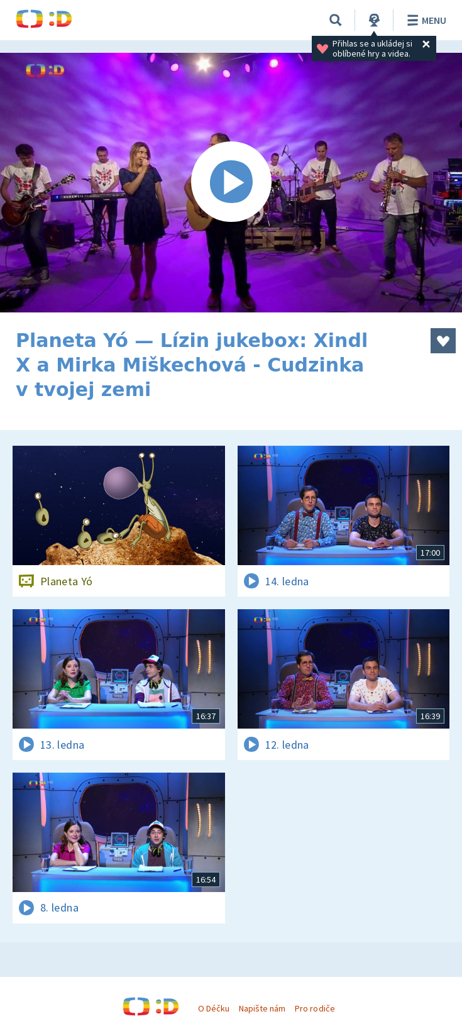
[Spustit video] (231, 182)
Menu (424, 20)
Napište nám (262, 1008)
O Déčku (213, 1008)
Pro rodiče (314, 1008)
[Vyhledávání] (336, 20)
